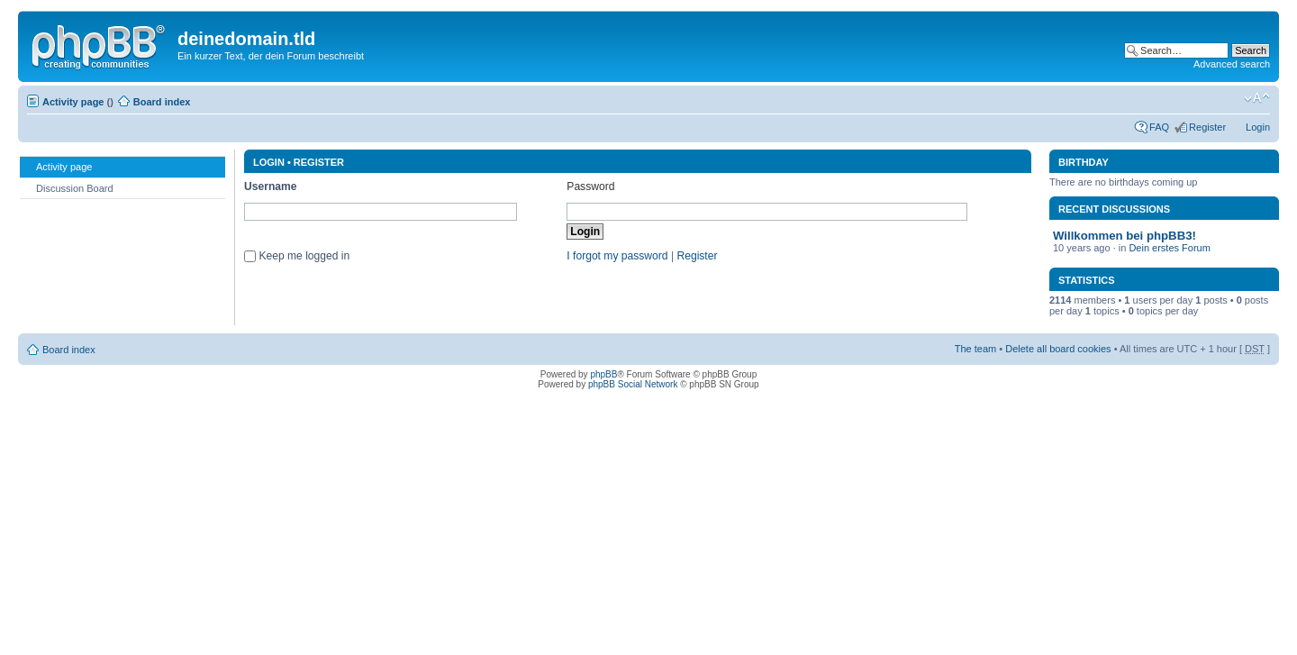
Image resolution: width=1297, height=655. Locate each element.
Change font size (1257, 98)
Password (590, 186)
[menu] (122, 177)
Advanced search (1231, 64)
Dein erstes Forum (1169, 247)
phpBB (603, 374)
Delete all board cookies (1058, 348)
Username (270, 186)
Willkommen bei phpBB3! (1124, 235)
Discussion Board (66, 187)
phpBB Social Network (633, 384)
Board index (162, 101)
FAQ (1159, 127)
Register (1207, 127)
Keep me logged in (303, 256)
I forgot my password (617, 256)
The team (975, 348)
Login (1258, 127)
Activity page (73, 101)
